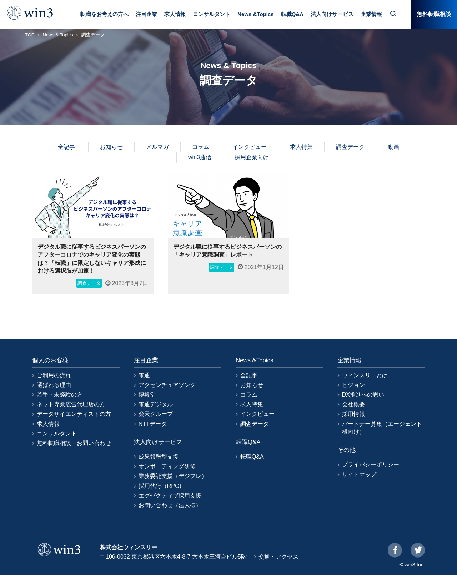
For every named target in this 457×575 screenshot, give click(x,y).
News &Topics (255, 14)
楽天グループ (156, 414)
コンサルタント (211, 14)
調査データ (350, 147)
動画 (393, 147)
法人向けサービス (332, 14)
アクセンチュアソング (167, 385)
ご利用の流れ (54, 375)
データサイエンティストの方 (74, 414)
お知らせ (111, 147)
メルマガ (157, 147)
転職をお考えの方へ (104, 14)
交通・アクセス (278, 557)
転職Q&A (292, 14)
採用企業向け (252, 157)
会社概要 (353, 404)
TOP (30, 34)
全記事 (66, 147)
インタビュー (249, 147)
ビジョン (353, 385)
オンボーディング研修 (167, 466)
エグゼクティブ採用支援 (170, 496)
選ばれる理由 (54, 385)
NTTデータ (153, 424)
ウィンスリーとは (365, 375)
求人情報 (175, 14)
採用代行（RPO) (160, 486)
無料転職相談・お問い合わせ (74, 443)
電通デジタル (156, 404)
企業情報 (371, 14)
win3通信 (199, 157)
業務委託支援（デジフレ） (173, 476)
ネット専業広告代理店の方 (71, 404)
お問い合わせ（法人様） (170, 505)
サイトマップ (359, 474)
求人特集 (301, 147)
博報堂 (147, 395)
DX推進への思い (363, 395)
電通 (144, 375)
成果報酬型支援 (159, 457)
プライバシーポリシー (370, 464)
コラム (200, 147)
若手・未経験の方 (59, 395)
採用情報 (353, 414)
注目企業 (146, 14)
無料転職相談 (434, 14)
